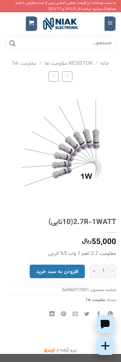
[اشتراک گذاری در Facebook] (98, 314)
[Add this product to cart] (105, 346)
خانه (104, 64)
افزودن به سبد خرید (57, 272)
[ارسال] (12, 43)
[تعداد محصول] (103, 271)
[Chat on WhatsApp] (105, 324)
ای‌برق (49, 350)
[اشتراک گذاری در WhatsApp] (110, 314)
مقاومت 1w (24, 64)
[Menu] (110, 23)
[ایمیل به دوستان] (75, 314)
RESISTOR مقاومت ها (69, 64)
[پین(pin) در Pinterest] (63, 314)
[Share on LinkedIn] (52, 314)
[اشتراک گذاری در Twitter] (87, 314)
